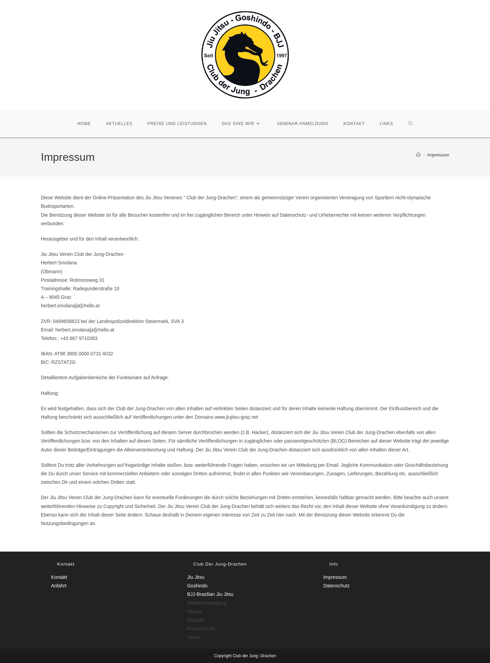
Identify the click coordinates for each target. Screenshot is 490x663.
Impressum (438, 154)
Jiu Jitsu (196, 577)
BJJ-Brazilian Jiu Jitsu (210, 594)
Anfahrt (58, 585)
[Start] (418, 154)
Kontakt (59, 577)
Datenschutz (336, 585)
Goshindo (197, 585)
